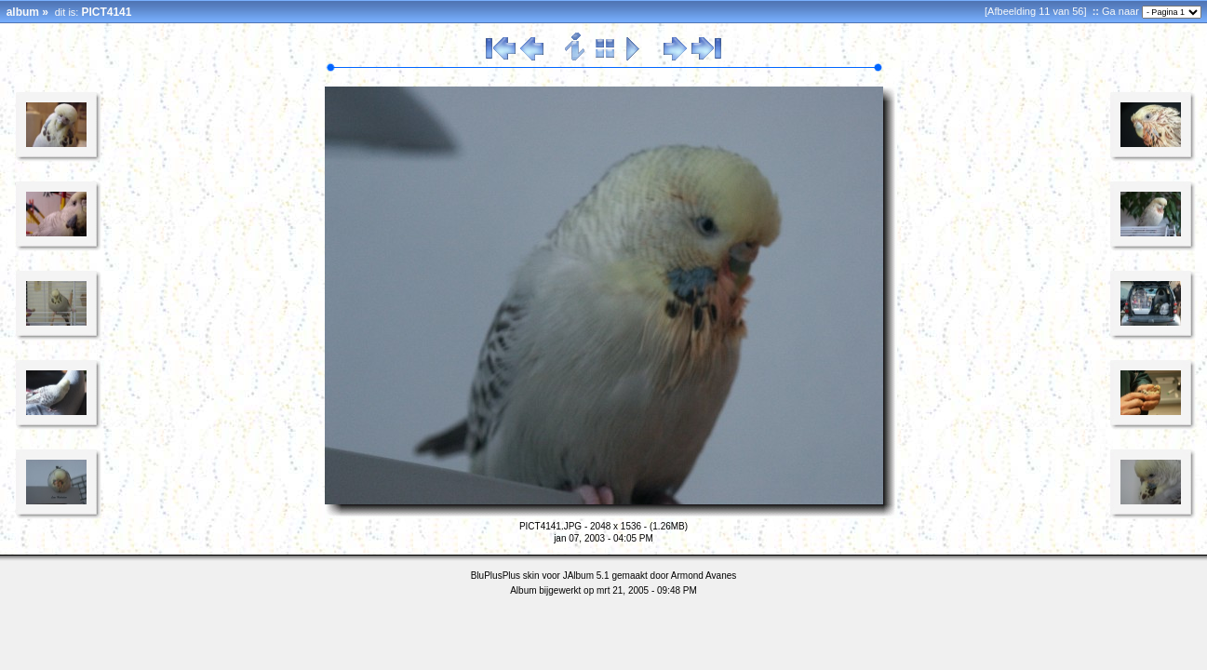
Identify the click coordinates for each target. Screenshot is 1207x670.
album (23, 12)
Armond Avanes (703, 575)
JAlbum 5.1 (586, 575)
